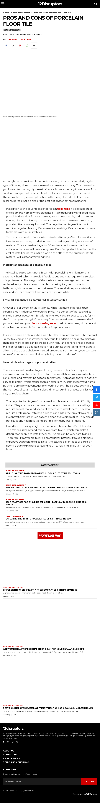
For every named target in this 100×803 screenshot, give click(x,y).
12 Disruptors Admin (18, 39)
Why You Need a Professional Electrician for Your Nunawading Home (46, 487)
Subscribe (89, 782)
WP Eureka (91, 794)
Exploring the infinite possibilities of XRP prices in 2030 (38, 519)
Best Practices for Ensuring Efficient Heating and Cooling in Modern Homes (46, 503)
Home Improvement (21, 13)
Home (6, 13)
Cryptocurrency (14, 516)
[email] (42, 781)
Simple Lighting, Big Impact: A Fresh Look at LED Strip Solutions (42, 473)
